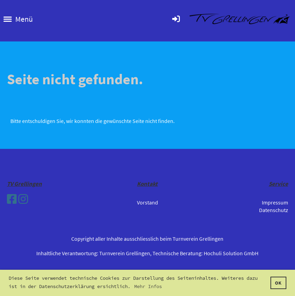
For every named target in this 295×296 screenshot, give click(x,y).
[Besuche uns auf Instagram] (23, 199)
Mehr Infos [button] (148, 286)
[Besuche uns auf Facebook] (12, 199)
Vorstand (147, 202)
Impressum (275, 202)
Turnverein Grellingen (124, 253)
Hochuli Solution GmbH (231, 253)
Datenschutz (273, 210)
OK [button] (278, 283)
